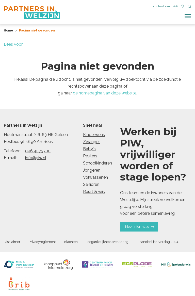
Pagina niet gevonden (37, 30)
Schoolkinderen (97, 163)
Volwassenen (95, 177)
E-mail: (10, 157)
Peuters (90, 156)
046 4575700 (38, 151)
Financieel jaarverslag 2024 (157, 242)
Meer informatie (139, 226)
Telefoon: (12, 151)
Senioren (91, 184)
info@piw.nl (35, 157)
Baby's (89, 148)
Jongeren (91, 170)
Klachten (71, 242)
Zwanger (91, 141)
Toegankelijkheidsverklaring (107, 242)
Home (8, 30)
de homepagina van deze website (104, 93)
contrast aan (161, 6)
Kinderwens (94, 134)
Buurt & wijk (94, 191)
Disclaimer (12, 242)
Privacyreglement (42, 242)
